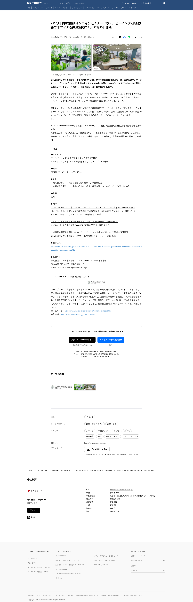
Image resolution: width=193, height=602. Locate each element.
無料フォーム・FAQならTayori (104, 560)
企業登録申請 (146, 3)
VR (128, 431)
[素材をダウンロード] (136, 37)
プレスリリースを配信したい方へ (39, 572)
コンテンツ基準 (59, 595)
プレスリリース (42, 470)
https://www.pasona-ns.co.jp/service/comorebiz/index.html (88, 311)
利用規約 (70, 595)
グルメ (123, 8)
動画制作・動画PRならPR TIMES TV (67, 560)
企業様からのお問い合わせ (110, 595)
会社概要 (30, 595)
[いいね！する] (113, 37)
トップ (31, 470)
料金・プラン (32, 563)
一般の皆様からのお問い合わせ (132, 595)
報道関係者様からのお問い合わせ (87, 595)
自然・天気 (111, 424)
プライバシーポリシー (43, 595)
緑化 (100, 436)
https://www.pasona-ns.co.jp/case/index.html (78, 314)
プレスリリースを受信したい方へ (39, 567)
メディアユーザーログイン (82, 340)
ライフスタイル (103, 8)
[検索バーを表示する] (164, 3)
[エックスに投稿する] (120, 37)
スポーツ (132, 8)
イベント (90, 417)
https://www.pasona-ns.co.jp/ (95, 443)
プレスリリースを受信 (129, 3)
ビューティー (77, 8)
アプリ (57, 8)
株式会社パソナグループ (61, 470)
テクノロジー (38, 8)
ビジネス (115, 8)
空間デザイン (103, 431)
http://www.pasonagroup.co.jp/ (121, 490)
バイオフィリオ (112, 436)
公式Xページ (135, 566)
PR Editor (59, 578)
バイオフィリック (130, 436)
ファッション (90, 8)
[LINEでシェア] (129, 37)
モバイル (48, 8)
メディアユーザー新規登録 (111, 340)
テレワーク (118, 431)
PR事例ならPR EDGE (101, 565)
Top (28, 8)
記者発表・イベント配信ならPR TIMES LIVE (70, 565)
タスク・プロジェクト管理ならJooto (106, 556)
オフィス (90, 431)
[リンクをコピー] (140, 37)
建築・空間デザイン (94, 424)
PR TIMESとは (32, 558)
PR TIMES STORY (61, 556)
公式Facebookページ (138, 556)
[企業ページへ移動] (35, 491)
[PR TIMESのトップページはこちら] (55, 3)
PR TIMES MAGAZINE (63, 569)
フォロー (33, 510)
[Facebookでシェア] (124, 37)
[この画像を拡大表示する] (62, 387)
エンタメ (65, 8)
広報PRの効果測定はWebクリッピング (68, 574)
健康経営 (90, 436)
